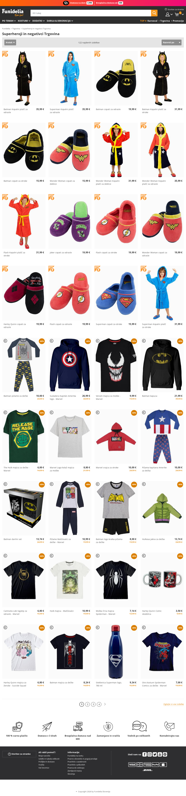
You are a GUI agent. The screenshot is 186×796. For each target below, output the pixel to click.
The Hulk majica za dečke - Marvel (16, 469)
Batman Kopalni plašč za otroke (154, 111)
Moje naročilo (44, 755)
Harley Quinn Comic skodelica (152, 612)
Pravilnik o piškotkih (76, 764)
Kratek (9, 42)
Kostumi (23, 20)
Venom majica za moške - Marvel (108, 397)
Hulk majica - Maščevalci (62, 611)
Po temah (7, 20)
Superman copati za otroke (109, 324)
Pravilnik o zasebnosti (77, 761)
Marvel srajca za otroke (107, 467)
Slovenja (71, 774)
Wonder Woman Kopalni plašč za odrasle (154, 182)
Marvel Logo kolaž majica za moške (62, 469)
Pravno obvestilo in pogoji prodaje (82, 758)
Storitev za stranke (19, 754)
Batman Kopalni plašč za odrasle (16, 111)
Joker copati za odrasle (61, 252)
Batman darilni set (13, 539)
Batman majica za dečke (61, 682)
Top (142, 20)
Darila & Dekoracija (59, 20)
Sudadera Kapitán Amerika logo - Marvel (63, 397)
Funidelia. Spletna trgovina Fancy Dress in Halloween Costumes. (12, 13)
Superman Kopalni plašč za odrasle (62, 111)
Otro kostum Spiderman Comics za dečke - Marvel (154, 684)
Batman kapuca (149, 396)
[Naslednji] (105, 704)
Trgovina (16, 28)
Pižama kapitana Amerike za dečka (154, 469)
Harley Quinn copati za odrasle (15, 326)
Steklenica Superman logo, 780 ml (109, 684)
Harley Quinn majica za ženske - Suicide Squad (15, 684)
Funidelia (6, 28)
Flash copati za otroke (106, 252)
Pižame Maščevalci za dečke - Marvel (60, 541)
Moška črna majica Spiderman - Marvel (105, 612)
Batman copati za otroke (15, 180)
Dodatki (37, 20)
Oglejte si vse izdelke (173, 704)
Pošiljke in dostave (46, 761)
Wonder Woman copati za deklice (62, 182)
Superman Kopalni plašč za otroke (154, 326)
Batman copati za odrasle (108, 109)
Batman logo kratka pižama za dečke (109, 541)
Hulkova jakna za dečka (153, 539)
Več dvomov (44, 767)
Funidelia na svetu (75, 755)
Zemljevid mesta (75, 770)
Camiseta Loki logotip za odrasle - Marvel (15, 612)
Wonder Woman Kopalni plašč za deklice (108, 182)
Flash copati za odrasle (61, 324)
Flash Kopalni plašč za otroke (14, 254)
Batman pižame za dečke (16, 396)
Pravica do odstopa (76, 767)
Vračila (41, 764)
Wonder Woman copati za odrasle (154, 254)
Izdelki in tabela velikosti (49, 758)
